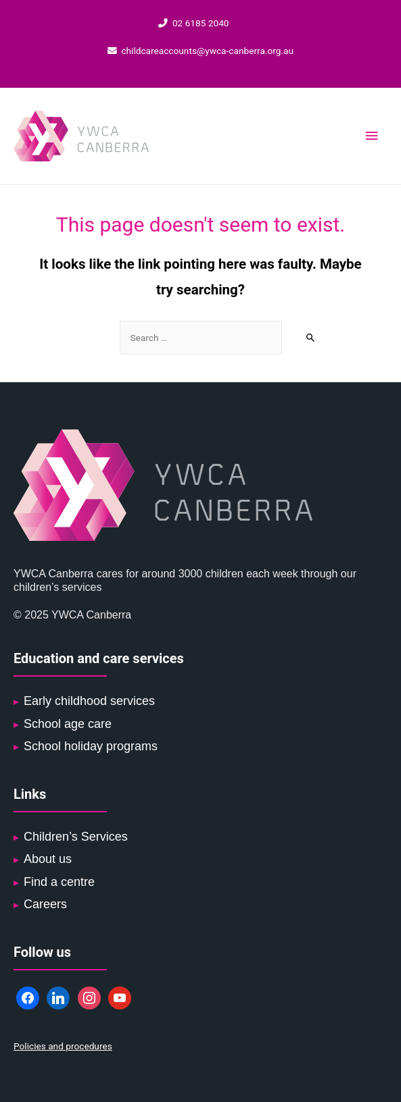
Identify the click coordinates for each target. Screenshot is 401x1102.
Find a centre (59, 882)
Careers (45, 904)
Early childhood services (89, 701)
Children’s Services (76, 836)
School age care (68, 724)
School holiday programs (91, 746)
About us (48, 859)
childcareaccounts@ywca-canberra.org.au (200, 50)
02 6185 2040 (193, 23)
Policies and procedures (63, 1046)
